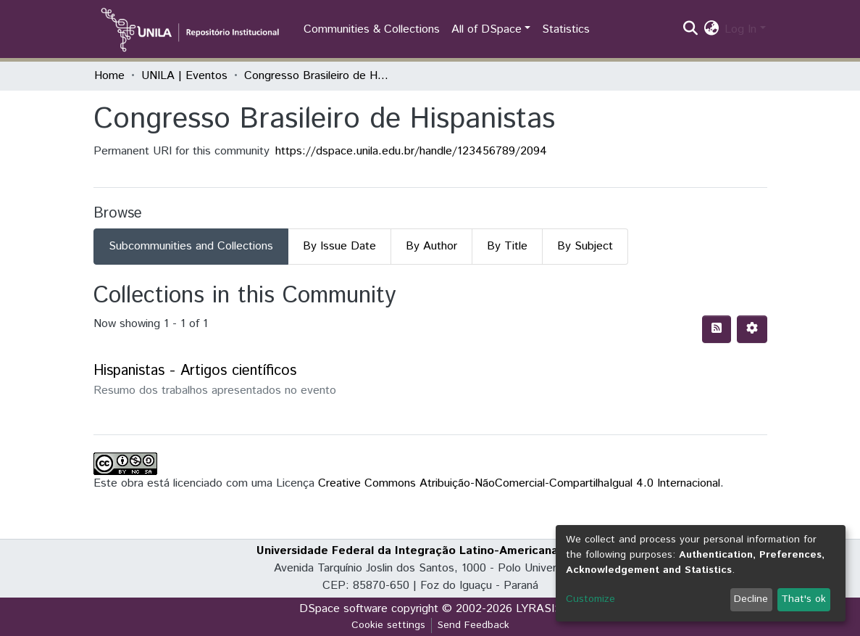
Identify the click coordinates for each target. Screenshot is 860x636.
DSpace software (343, 608)
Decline (751, 599)
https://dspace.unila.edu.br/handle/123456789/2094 (411, 151)
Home (109, 75)
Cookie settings (388, 625)
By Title (507, 246)
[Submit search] (690, 29)
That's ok (803, 599)
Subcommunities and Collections (191, 246)
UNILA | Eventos (184, 75)
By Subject (585, 246)
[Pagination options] (752, 329)
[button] (711, 29)
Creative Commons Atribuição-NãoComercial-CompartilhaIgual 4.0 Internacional (519, 483)
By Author (431, 246)
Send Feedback (473, 625)
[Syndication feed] (716, 329)
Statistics (566, 29)
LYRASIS (538, 608)
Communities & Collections (372, 29)
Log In (740, 29)
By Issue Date (339, 246)
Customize (590, 599)
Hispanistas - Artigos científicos (194, 370)
